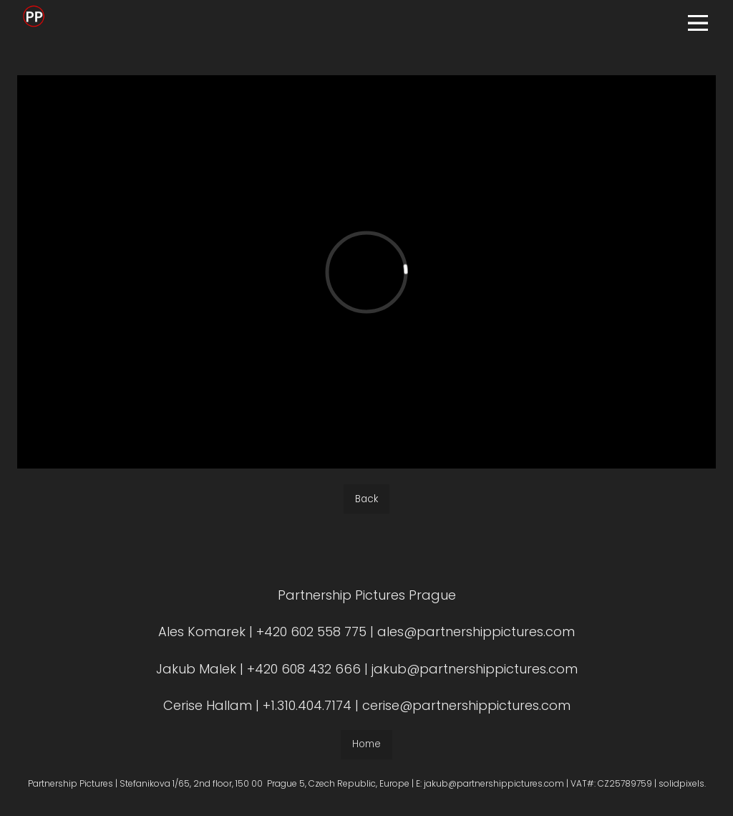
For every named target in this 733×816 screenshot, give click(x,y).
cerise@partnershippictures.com (466, 712)
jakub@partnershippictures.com (473, 674)
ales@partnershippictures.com (476, 638)
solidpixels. (682, 789)
